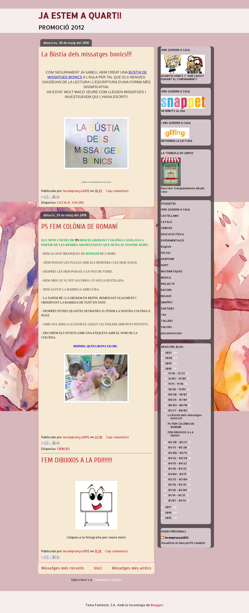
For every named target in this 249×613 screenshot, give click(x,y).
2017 (168, 507)
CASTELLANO (170, 215)
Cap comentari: (117, 191)
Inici (98, 568)
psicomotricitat (171, 333)
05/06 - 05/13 (178, 452)
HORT (165, 265)
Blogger (157, 605)
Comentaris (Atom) (108, 580)
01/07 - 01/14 (177, 500)
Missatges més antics (131, 568)
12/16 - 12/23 (177, 373)
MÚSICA (166, 277)
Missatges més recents (62, 568)
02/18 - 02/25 (177, 484)
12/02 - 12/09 (177, 378)
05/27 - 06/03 (178, 410)
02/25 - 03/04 (178, 479)
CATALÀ (63, 202)
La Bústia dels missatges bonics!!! (86, 54)
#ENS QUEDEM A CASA (175, 209)
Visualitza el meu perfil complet (183, 543)
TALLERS (167, 320)
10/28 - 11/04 (177, 389)
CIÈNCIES (63, 449)
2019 (168, 363)
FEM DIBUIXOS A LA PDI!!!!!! (76, 460)
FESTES (166, 252)
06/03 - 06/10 (178, 405)
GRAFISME (167, 258)
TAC (164, 314)
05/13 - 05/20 (178, 447)
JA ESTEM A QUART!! (79, 15)
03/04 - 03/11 (177, 474)
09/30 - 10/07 (178, 394)
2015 (168, 517)
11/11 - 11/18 (176, 383)
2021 (168, 352)
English (166, 246)
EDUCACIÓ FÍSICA (172, 234)
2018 (168, 368)
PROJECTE (168, 283)
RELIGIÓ (166, 296)
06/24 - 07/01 (178, 399)
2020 (169, 358)
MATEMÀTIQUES (171, 271)
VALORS (78, 202)
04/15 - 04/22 (178, 463)
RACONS (166, 289)
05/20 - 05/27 (178, 442)
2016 (168, 512)
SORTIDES (167, 308)
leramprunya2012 (177, 537)
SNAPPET (167, 302)
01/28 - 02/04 (178, 490)
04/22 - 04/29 (178, 458)
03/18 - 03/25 (177, 468)
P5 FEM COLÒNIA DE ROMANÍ (79, 227)
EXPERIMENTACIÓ (172, 240)
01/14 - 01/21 (177, 495)
